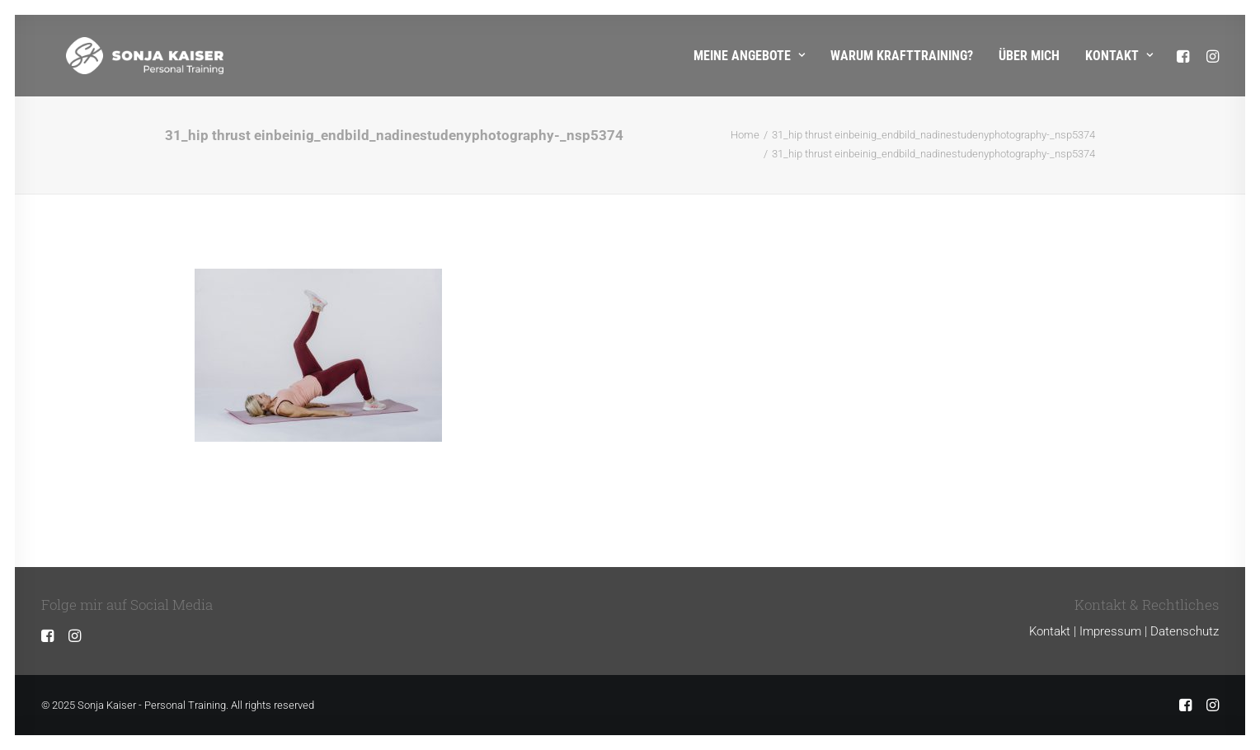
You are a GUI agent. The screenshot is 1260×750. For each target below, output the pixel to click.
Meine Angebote (749, 55)
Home (745, 135)
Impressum (1110, 631)
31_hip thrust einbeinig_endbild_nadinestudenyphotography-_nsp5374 (933, 135)
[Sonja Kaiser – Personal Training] (120, 55)
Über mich (1029, 55)
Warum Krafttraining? (901, 55)
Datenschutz (1184, 631)
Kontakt (1119, 55)
